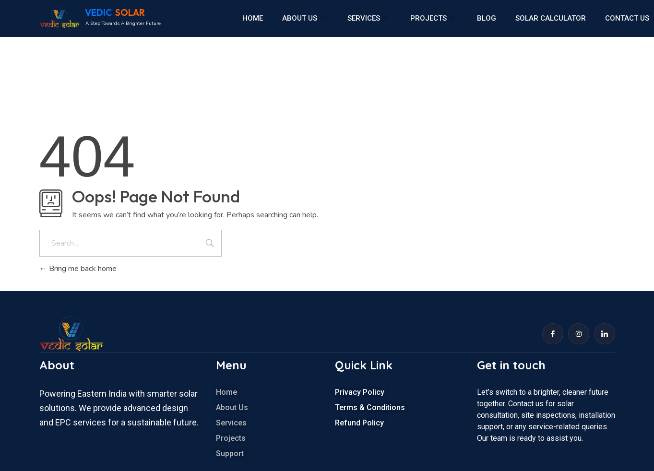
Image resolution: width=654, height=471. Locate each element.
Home (252, 18)
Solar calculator (550, 18)
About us (303, 18)
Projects (432, 18)
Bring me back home (78, 268)
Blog (486, 18)
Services (367, 18)
